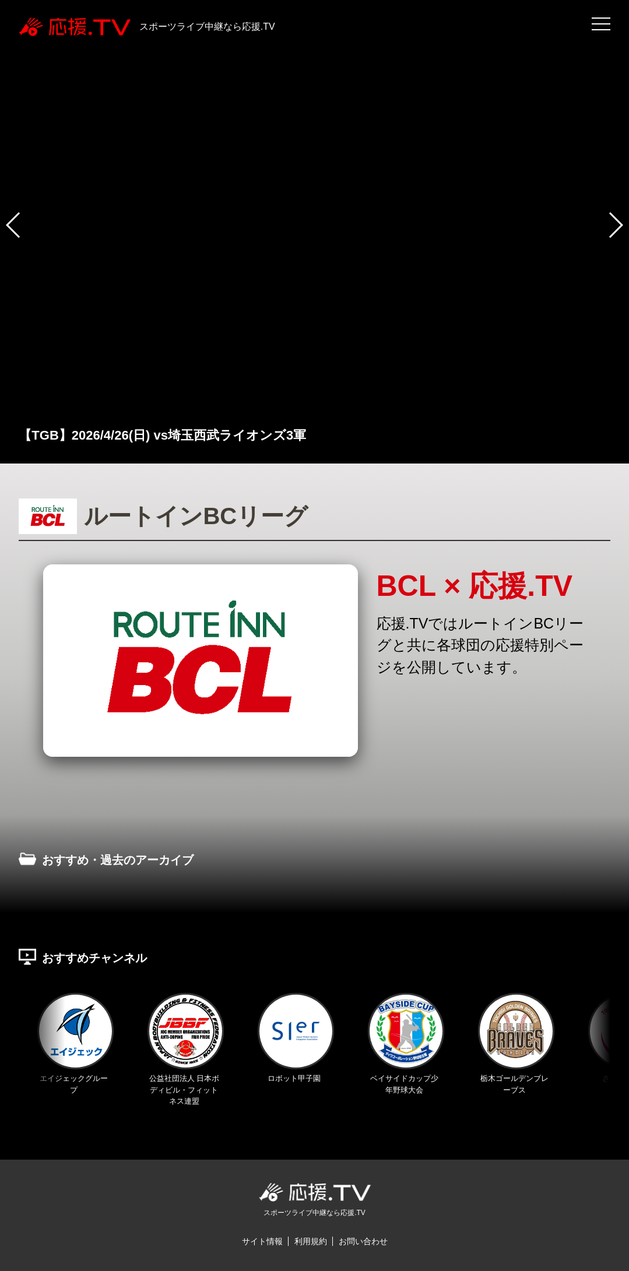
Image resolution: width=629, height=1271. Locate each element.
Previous (19, 878)
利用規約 (310, 1241)
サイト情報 (262, 1241)
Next (609, 878)
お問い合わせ (363, 1241)
